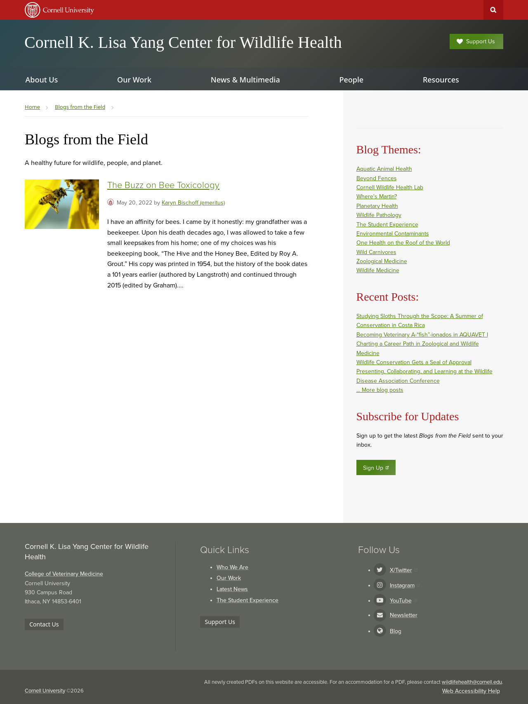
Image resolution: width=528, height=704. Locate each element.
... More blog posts (379, 389)
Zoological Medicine (381, 261)
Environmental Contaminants (392, 233)
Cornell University (45, 691)
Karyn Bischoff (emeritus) (193, 202)
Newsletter (403, 615)
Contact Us (44, 624)
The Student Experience (387, 224)
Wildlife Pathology (378, 215)
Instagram (405, 585)
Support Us (476, 41)
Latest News (232, 589)
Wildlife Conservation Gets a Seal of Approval (413, 362)
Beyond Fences (376, 178)
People (351, 80)
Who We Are (232, 567)
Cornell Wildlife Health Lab (389, 187)
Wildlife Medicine (377, 270)
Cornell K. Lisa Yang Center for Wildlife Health (183, 42)
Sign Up (376, 467)
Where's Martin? (376, 196)
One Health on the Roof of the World (403, 242)
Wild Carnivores (376, 252)
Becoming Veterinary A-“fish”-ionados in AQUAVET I (422, 334)
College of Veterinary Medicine (64, 573)
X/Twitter (403, 570)
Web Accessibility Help (471, 691)
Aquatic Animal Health (384, 168)
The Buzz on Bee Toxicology (163, 185)
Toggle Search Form (493, 10)
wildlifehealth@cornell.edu (472, 682)
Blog (395, 631)
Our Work (229, 578)
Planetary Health (377, 206)
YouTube (403, 600)
